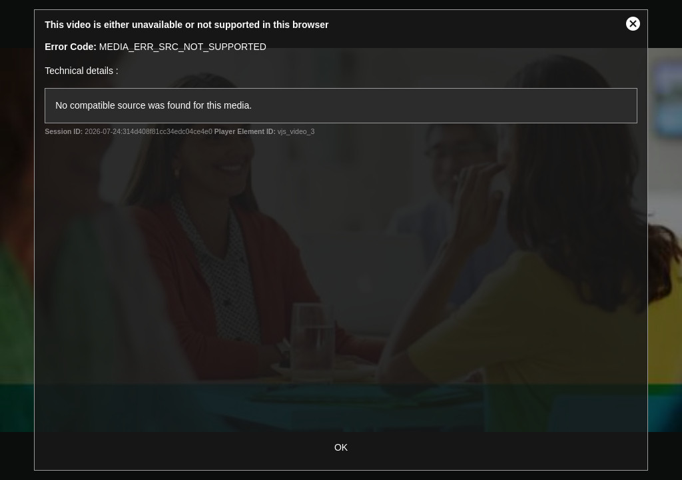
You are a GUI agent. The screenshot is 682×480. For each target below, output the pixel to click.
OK (341, 447)
